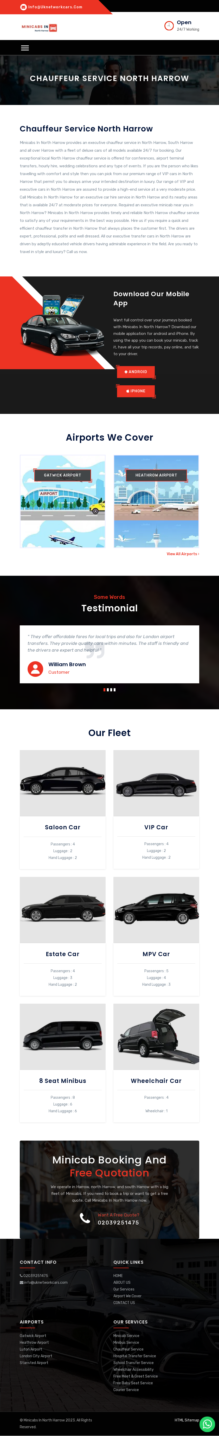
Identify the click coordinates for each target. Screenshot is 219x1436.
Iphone (136, 391)
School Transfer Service (133, 1363)
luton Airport (31, 1349)
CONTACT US (124, 1303)
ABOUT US (122, 1283)
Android (136, 372)
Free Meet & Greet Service (135, 1376)
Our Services (123, 1290)
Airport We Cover (127, 1296)
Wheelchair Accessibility (133, 1370)
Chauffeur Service (128, 1349)
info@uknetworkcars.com (51, 7)
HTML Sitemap (187, 1420)
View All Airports (183, 554)
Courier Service (126, 1390)
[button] (24, 48)
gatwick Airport (62, 475)
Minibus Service (126, 1343)
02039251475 (118, 1223)
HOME (118, 1276)
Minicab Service (126, 1336)
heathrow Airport (156, 475)
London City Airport (36, 1356)
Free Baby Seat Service (133, 1383)
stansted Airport (34, 1363)
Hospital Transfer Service (134, 1356)
